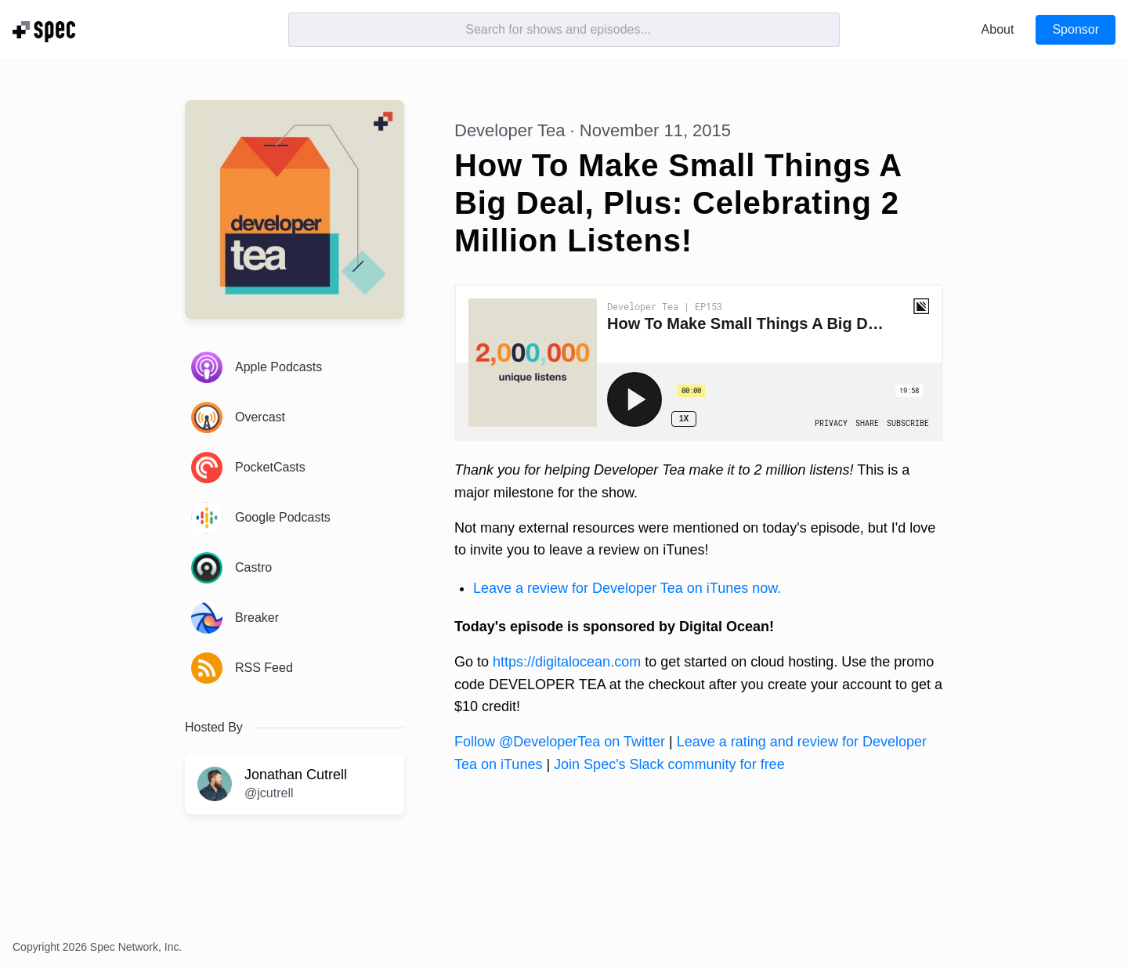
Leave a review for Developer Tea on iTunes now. (627, 588)
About (998, 29)
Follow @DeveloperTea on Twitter (559, 741)
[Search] (564, 30)
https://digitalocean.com (567, 662)
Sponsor (1075, 29)
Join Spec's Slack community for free (669, 764)
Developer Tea (509, 130)
